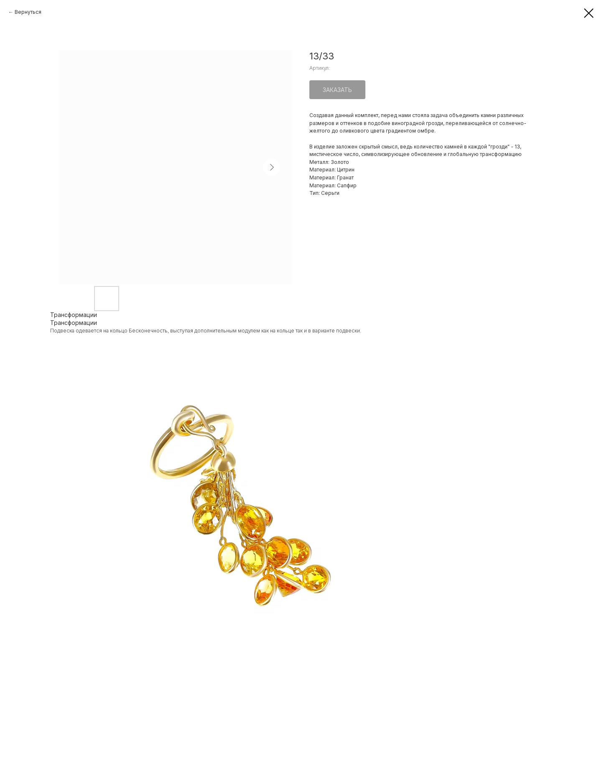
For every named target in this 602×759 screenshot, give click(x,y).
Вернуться (28, 12)
